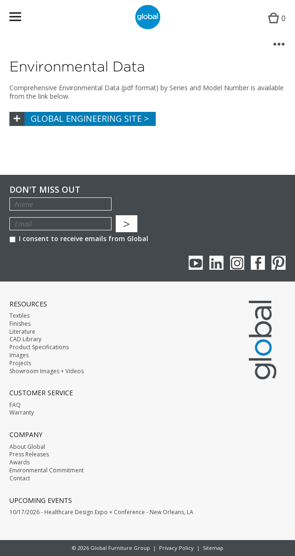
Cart (274, 26)
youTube (196, 263)
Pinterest (278, 263)
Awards (19, 462)
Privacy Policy (176, 547)
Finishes (20, 324)
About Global (27, 447)
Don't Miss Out (44, 189)
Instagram (237, 263)
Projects (20, 363)
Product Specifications (39, 347)
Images (19, 355)
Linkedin (216, 263)
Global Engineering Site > (90, 118)
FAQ (15, 405)
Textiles (19, 316)
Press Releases (29, 454)
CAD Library (25, 339)
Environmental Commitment (46, 470)
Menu (21, 19)
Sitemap (213, 547)
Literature (22, 332)
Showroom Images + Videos (46, 371)
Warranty (21, 412)
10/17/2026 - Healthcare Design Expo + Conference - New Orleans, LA (101, 512)
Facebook (258, 263)
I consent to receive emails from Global (78, 238)
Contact (19, 478)
